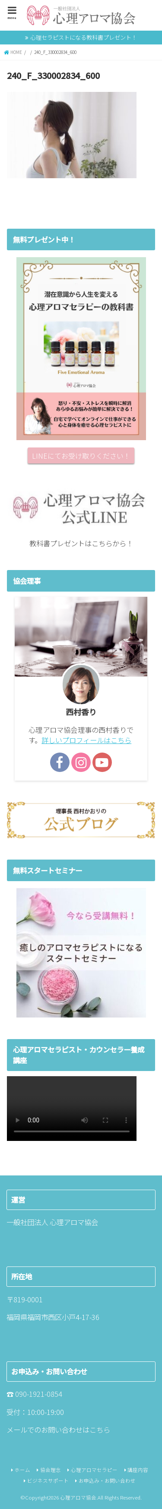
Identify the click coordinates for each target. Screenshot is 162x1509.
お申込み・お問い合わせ (107, 1480)
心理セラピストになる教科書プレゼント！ (83, 37)
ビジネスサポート (48, 1480)
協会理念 (50, 1469)
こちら (99, 1429)
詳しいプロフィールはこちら (86, 740)
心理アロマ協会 (78, 1497)
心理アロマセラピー (94, 1469)
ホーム (22, 1469)
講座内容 (137, 1469)
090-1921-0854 (38, 1394)
